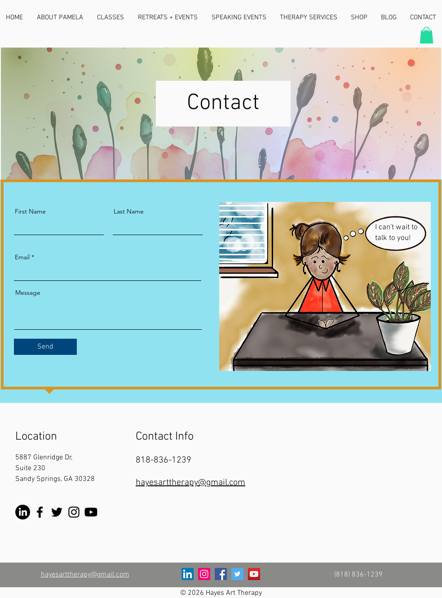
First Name (30, 211)
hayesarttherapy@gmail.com (190, 482)
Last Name (129, 211)
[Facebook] (39, 512)
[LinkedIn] (22, 512)
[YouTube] (91, 512)
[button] (426, 35)
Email (22, 257)
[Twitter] (56, 512)
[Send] (45, 347)
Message (27, 292)
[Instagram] (73, 512)
